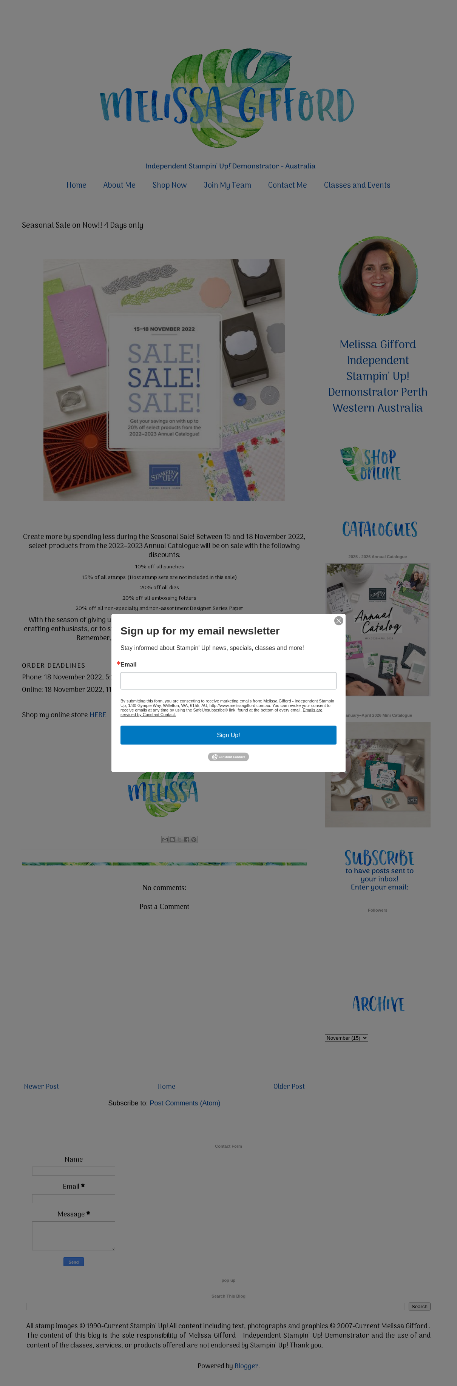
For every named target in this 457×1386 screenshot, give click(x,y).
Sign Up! (228, 735)
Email (128, 665)
